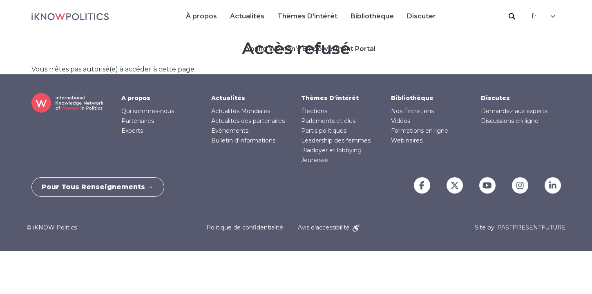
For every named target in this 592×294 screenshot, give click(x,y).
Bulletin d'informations (243, 140)
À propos (201, 16)
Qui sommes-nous (147, 111)
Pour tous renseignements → (100, 187)
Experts (132, 130)
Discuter (421, 16)
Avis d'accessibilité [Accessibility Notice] (329, 227)
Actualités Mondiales (240, 111)
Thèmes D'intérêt (307, 16)
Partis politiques (323, 130)
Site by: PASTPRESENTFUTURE (520, 227)
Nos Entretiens (412, 111)
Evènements (229, 130)
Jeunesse (314, 160)
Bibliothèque (372, 16)
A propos (135, 98)
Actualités (247, 16)
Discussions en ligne (509, 121)
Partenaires (137, 121)
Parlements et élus (328, 121)
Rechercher (512, 16)
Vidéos (400, 121)
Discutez (495, 98)
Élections (314, 111)
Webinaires (406, 140)
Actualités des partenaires (248, 121)
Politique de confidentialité (244, 227)
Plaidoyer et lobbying (331, 150)
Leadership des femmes (336, 140)
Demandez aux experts (514, 111)
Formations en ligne (419, 130)
